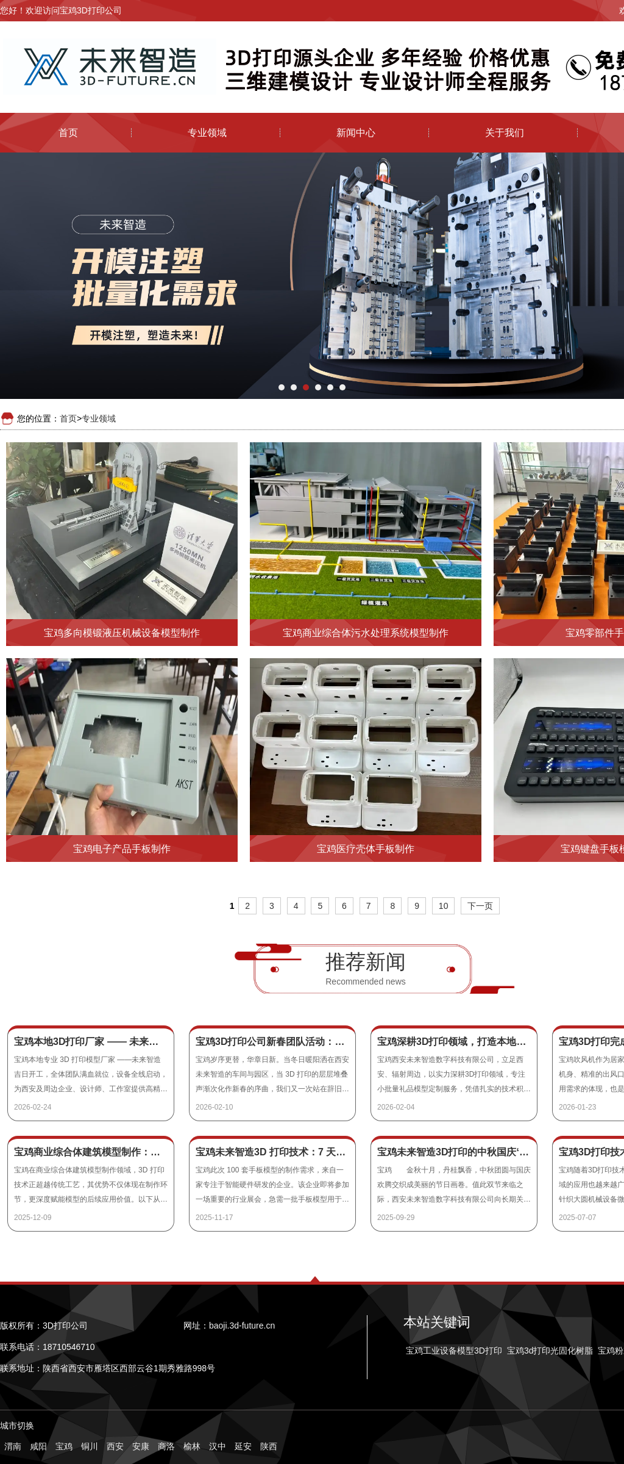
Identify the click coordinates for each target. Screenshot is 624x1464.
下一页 (480, 906)
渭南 (12, 1446)
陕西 (268, 1446)
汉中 (217, 1446)
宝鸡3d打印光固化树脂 (550, 1350)
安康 (140, 1446)
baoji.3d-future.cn (242, 1325)
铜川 (89, 1446)
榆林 (191, 1446)
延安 (243, 1446)
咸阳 (38, 1446)
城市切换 (17, 1425)
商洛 (166, 1446)
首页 (68, 132)
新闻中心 (355, 132)
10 (443, 906)
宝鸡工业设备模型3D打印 (454, 1350)
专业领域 (207, 132)
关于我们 (504, 132)
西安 (115, 1446)
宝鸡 (64, 1446)
